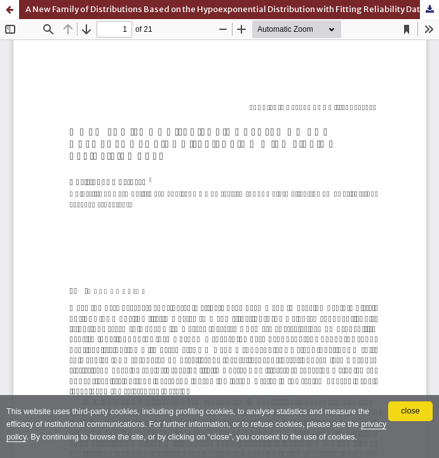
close (410, 410)
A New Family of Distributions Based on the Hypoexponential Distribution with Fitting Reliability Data (225, 9)
